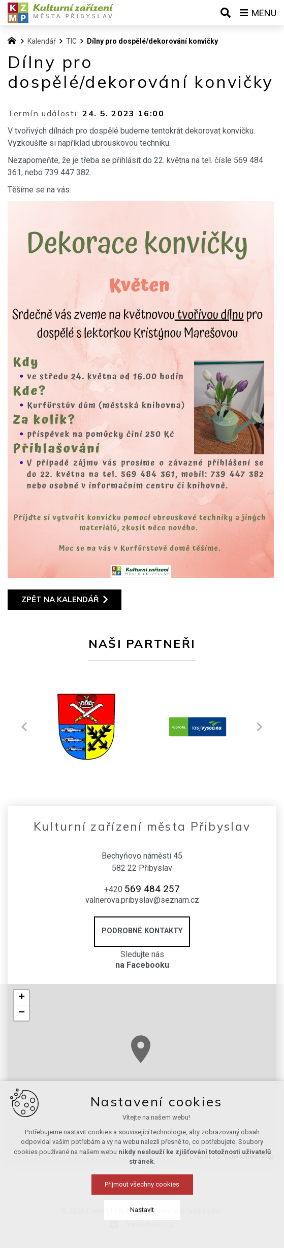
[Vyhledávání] (225, 13)
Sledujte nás (142, 960)
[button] (21, 997)
